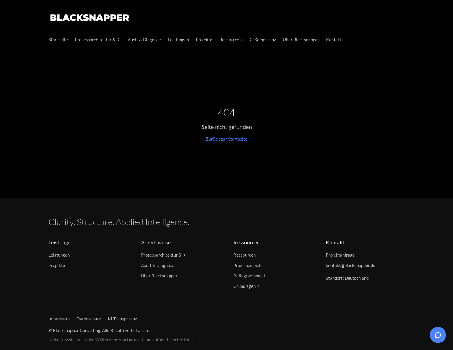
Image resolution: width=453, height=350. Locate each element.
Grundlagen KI (247, 286)
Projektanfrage (340, 254)
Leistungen (178, 39)
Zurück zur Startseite (226, 138)
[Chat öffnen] (438, 335)
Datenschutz (89, 318)
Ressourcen (230, 39)
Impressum (59, 318)
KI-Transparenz (122, 318)
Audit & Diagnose (144, 39)
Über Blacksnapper (301, 39)
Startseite (58, 39)
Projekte (204, 39)
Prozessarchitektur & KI (98, 39)
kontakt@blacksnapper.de (350, 265)
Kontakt (334, 39)
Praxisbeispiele (248, 265)
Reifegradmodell (249, 275)
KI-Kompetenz (262, 39)
